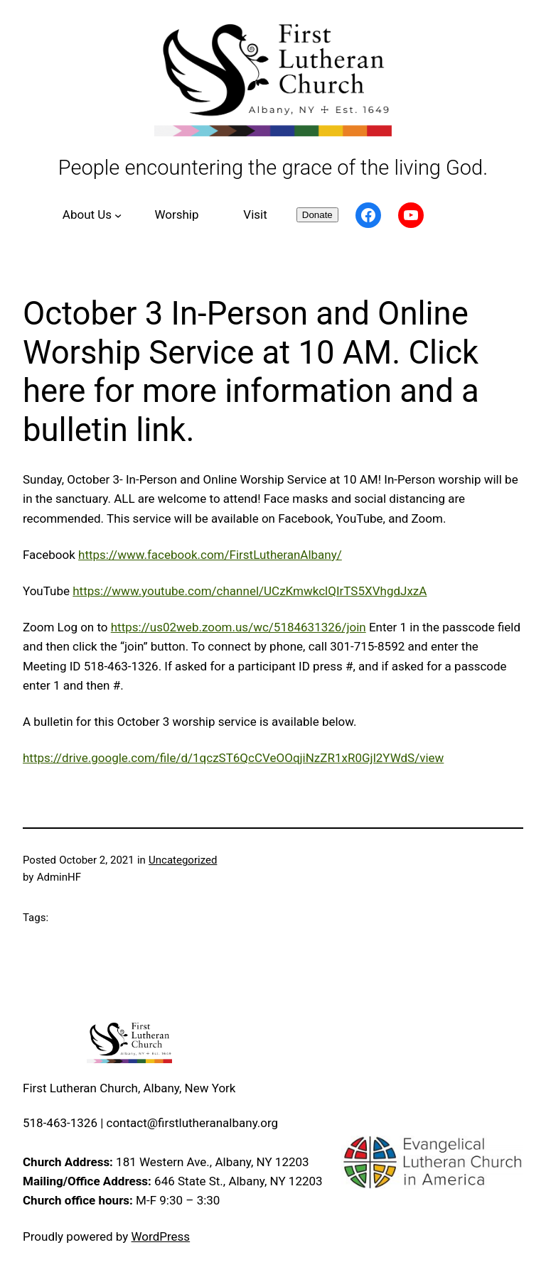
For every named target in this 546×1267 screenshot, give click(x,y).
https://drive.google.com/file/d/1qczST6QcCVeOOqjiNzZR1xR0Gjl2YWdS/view (233, 758)
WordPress (161, 1236)
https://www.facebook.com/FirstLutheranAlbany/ (210, 555)
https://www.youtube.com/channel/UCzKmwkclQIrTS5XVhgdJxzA (250, 591)
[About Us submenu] (90, 215)
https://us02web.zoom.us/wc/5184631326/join (238, 627)
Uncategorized (183, 860)
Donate (317, 215)
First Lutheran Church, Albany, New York (129, 1088)
